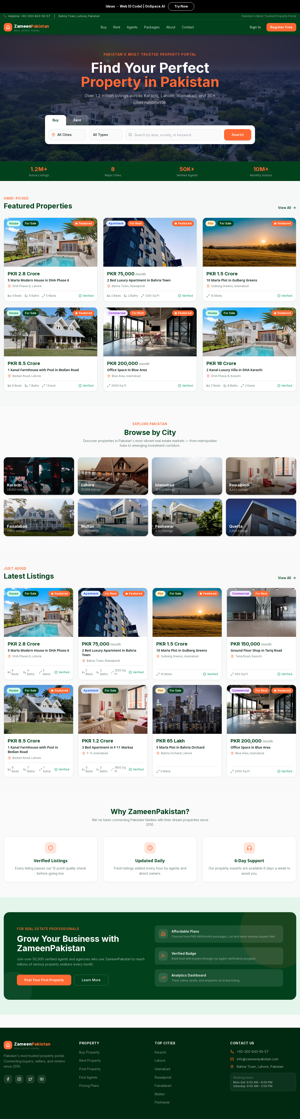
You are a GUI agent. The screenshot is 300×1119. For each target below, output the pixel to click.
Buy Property (89, 1052)
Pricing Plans (89, 1086)
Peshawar (162, 1102)
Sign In (255, 27)
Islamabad (162, 1069)
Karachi (160, 1052)
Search (238, 135)
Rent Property (90, 1060)
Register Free (281, 27)
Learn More (91, 980)
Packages (152, 27)
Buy (104, 27)
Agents (132, 27)
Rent (116, 27)
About (170, 27)
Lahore (160, 1060)
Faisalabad (163, 1086)
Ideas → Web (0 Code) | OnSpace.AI (150, 6)
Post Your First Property (44, 980)
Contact (188, 27)
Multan (160, 1094)
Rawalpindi (163, 1077)
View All (287, 208)
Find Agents (88, 1077)
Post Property (90, 1069)
